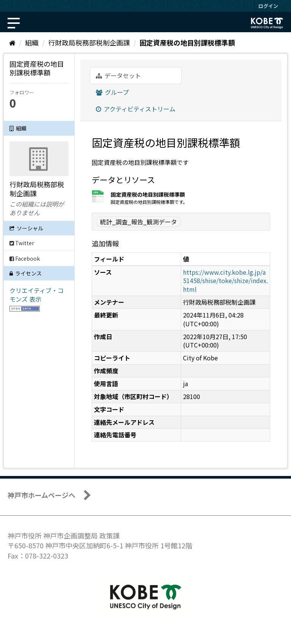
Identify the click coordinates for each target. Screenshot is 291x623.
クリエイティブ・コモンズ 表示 (36, 295)
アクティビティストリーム (135, 108)
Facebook (24, 258)
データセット (118, 75)
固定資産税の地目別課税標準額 (187, 42)
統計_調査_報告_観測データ (138, 221)
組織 (32, 42)
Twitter (21, 243)
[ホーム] (12, 42)
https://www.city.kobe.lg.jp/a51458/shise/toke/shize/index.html (225, 281)
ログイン (268, 5)
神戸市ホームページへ (41, 495)
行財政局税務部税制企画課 (89, 42)
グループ (112, 92)
